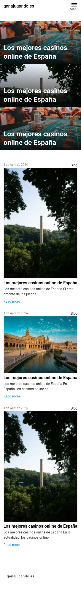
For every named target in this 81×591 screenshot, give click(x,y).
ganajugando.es (18, 6)
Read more (11, 301)
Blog (74, 165)
